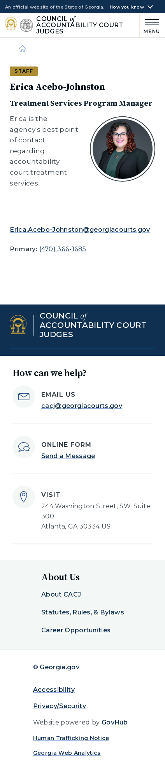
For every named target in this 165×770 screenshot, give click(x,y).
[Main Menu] (150, 25)
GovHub (115, 722)
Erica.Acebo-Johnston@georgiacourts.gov (80, 229)
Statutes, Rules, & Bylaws (82, 612)
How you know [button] (127, 7)
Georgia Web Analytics (67, 752)
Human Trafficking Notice (71, 738)
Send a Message (68, 456)
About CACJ (61, 594)
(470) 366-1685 (62, 249)
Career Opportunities (76, 630)
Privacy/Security (59, 706)
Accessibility (54, 689)
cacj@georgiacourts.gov (81, 406)
